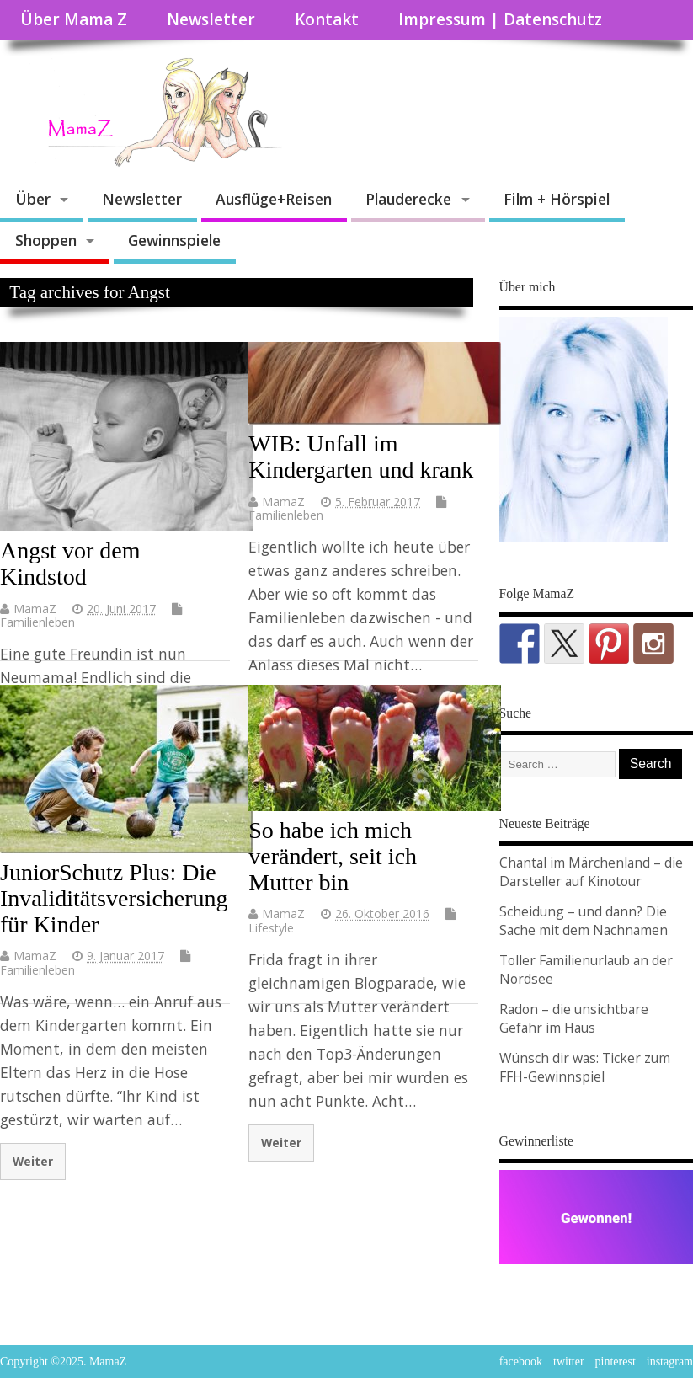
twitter (568, 1361)
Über (33, 199)
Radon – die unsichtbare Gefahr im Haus (573, 1018)
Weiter (33, 1161)
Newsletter (211, 19)
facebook (520, 1361)
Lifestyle (271, 928)
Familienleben (37, 622)
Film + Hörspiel (557, 199)
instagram (670, 1361)
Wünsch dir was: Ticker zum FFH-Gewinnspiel (584, 1067)
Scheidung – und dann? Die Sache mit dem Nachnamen (583, 920)
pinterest (615, 1361)
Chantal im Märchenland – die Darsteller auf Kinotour (591, 871)
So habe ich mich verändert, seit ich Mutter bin (332, 856)
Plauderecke (408, 199)
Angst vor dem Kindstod (70, 563)
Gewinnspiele (174, 240)
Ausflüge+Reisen (274, 199)
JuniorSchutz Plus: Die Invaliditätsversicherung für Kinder (114, 898)
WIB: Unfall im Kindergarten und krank (360, 456)
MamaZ (34, 609)
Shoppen (46, 240)
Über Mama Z (73, 19)
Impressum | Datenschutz (500, 19)
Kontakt (327, 19)
